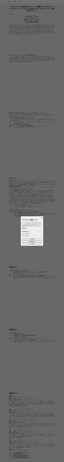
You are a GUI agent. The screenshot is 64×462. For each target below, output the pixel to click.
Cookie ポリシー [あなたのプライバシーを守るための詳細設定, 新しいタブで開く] (24, 228)
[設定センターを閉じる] (41, 218)
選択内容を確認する (32, 241)
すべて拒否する (32, 243)
